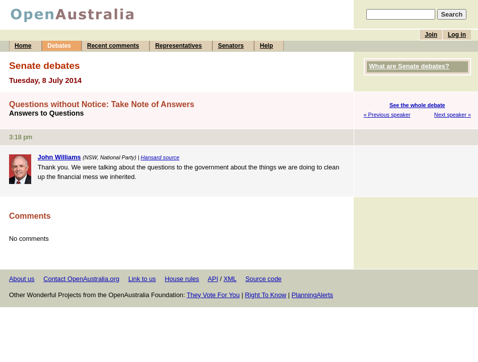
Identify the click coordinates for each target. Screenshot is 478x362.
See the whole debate (417, 105)
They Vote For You (213, 295)
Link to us (142, 279)
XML (229, 279)
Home (23, 45)
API (213, 279)
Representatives (178, 45)
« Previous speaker (387, 115)
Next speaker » (452, 115)
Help (266, 45)
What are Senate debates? (409, 66)
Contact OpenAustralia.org (81, 279)
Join (431, 34)
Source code (264, 279)
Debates (59, 45)
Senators (231, 45)
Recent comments (113, 45)
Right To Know (265, 295)
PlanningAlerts (313, 295)
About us (22, 279)
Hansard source (160, 157)
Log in (457, 34)
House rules (182, 279)
